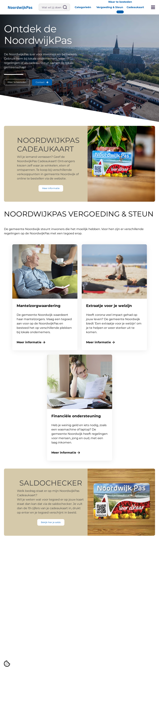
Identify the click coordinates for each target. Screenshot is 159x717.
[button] (20, 7)
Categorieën (83, 7)
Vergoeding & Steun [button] (109, 7)
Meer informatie (29, 342)
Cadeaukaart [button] (135, 7)
